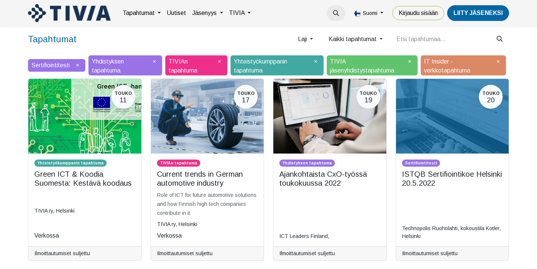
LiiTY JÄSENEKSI (478, 13)
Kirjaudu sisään (418, 13)
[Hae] (499, 39)
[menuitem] (142, 13)
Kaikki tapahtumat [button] (353, 39)
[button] (336, 13)
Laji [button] (303, 39)
